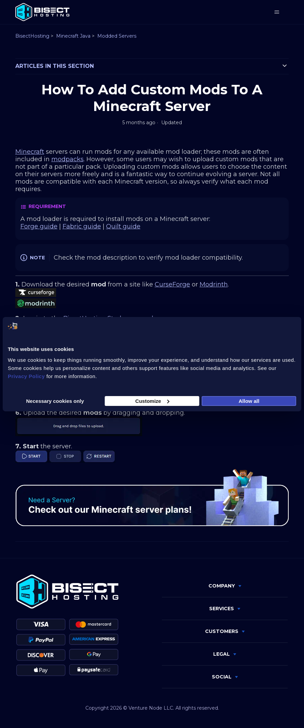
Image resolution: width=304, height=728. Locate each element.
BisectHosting (32, 36)
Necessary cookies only (55, 401)
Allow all (249, 401)
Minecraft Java (73, 36)
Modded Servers (116, 36)
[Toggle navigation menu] (277, 12)
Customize (152, 401)
